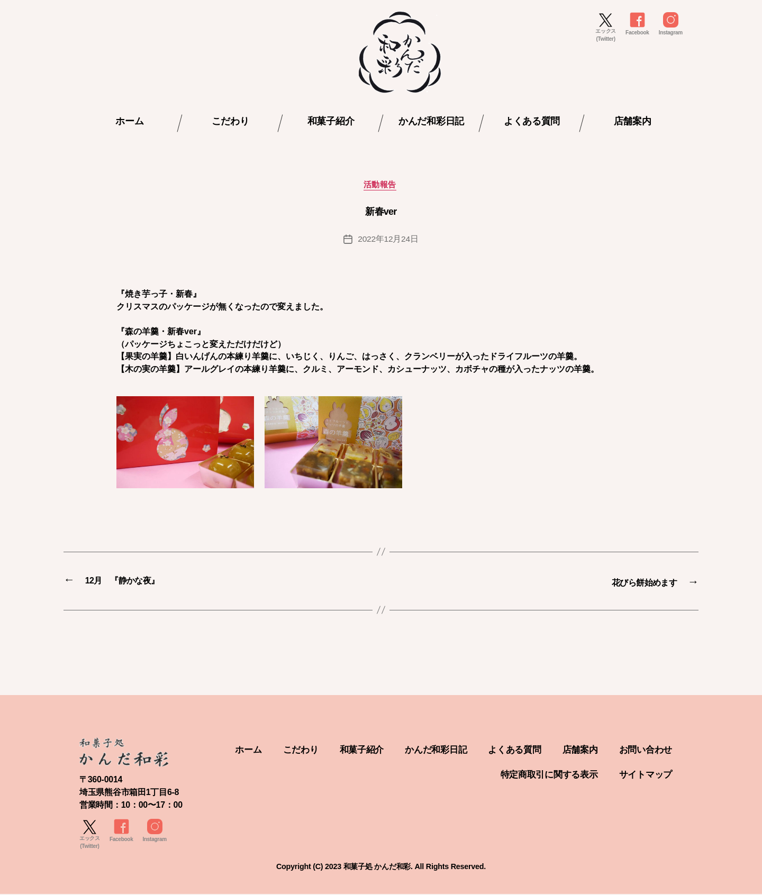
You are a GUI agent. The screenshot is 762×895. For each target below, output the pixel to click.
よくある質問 (532, 121)
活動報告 (381, 185)
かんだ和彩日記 (431, 121)
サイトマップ (644, 775)
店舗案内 (632, 121)
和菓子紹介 (331, 121)
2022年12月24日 (388, 240)
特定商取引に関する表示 (543, 775)
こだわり (230, 121)
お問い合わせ (424, 775)
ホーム (129, 121)
